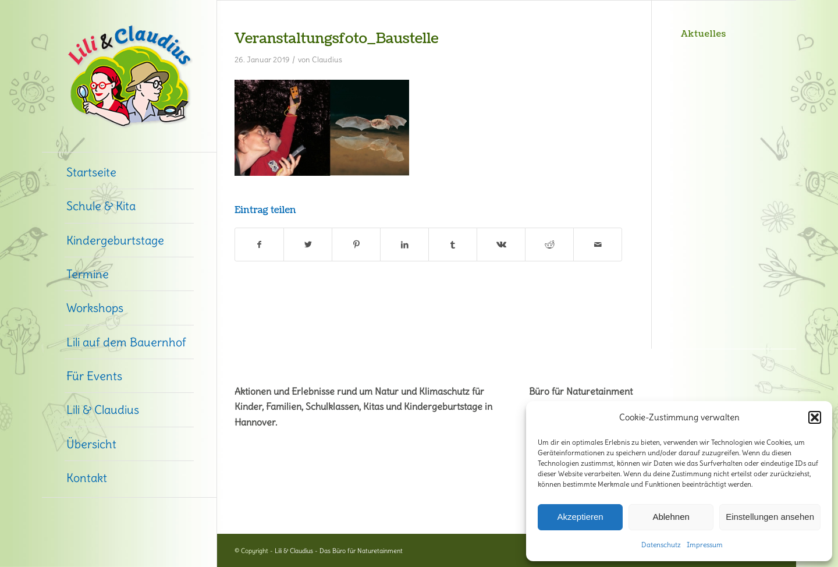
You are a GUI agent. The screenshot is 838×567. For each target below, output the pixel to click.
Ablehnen (670, 517)
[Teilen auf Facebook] (259, 244)
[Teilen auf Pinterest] (356, 244)
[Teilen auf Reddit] (549, 244)
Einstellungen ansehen (770, 517)
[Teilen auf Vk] (501, 244)
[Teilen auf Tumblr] (453, 244)
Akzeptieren (580, 517)
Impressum (705, 544)
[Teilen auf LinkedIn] (404, 244)
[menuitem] (129, 172)
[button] (815, 417)
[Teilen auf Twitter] (308, 244)
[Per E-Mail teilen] (598, 244)
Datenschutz (661, 544)
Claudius (327, 59)
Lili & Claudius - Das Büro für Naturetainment (339, 551)
